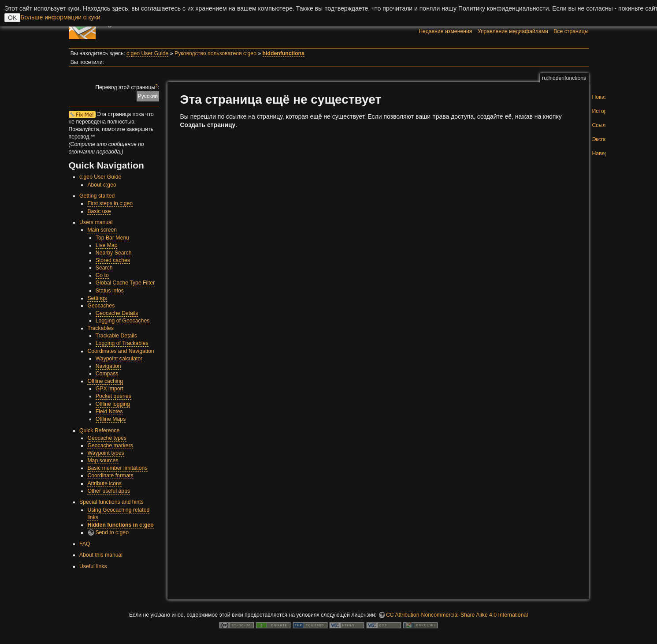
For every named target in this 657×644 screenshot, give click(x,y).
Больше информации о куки (60, 17)
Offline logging (113, 404)
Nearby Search (114, 253)
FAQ (84, 544)
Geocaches (101, 306)
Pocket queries (113, 396)
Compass (107, 374)
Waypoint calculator (119, 359)
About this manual (100, 555)
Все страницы (570, 31)
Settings (97, 298)
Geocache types (106, 438)
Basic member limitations (117, 468)
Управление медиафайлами (513, 31)
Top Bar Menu (112, 238)
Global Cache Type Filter (125, 283)
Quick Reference (99, 430)
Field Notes (109, 411)
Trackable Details (116, 336)
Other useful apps (108, 491)
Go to (102, 275)
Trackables (100, 328)
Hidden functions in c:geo (120, 525)
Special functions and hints (111, 502)
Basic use (99, 211)
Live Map (107, 245)
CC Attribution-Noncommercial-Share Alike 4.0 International (457, 615)
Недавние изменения (445, 31)
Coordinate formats (110, 475)
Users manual (96, 222)
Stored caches (113, 260)
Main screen (102, 230)
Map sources (102, 460)
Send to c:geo (112, 532)
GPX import (109, 389)
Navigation (108, 366)
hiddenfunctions (283, 53)
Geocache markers (110, 445)
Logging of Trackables (122, 343)
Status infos (110, 291)
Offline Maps (111, 419)
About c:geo (101, 185)
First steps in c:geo (110, 203)
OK (12, 17)
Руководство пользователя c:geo (215, 53)
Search (104, 268)
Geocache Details (117, 313)
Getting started (97, 196)
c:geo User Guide (147, 53)
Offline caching (105, 381)
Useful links (93, 566)
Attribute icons (104, 483)
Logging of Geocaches (123, 321)
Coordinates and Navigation (120, 351)
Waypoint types (105, 453)
